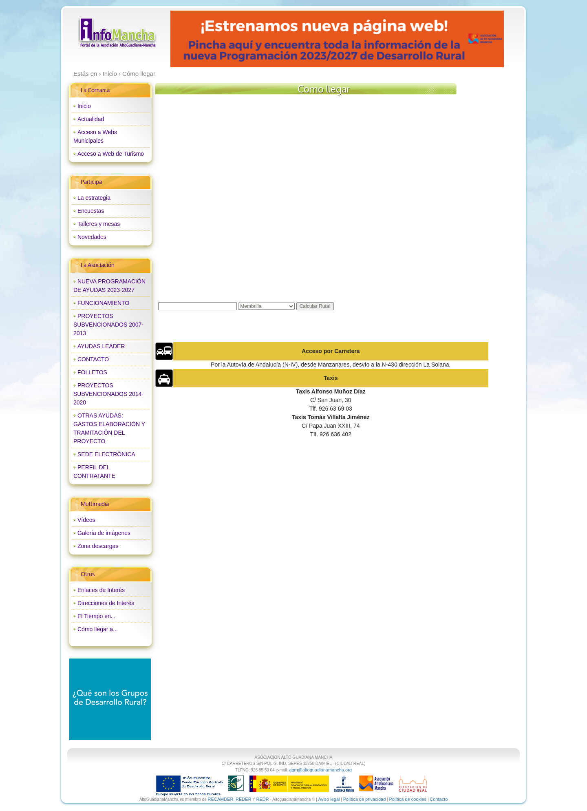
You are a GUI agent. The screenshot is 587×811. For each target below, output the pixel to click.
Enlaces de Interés (101, 590)
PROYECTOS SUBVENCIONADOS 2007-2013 (108, 324)
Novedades (91, 237)
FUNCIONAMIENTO (103, 303)
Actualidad (90, 119)
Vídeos (86, 520)
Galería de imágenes (103, 533)
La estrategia (93, 197)
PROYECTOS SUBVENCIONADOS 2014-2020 (108, 394)
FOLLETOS (92, 372)
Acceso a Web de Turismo (110, 153)
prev (193, 39)
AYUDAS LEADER (101, 346)
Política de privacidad (364, 799)
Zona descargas (97, 546)
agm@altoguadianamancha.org (320, 769)
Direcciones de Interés (105, 603)
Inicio (84, 106)
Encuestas (90, 211)
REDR (263, 799)
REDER (244, 799)
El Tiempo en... (96, 616)
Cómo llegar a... (97, 629)
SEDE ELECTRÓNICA (106, 454)
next (480, 39)
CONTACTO (93, 359)
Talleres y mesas (98, 224)
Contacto (439, 799)
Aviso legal (329, 799)
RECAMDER (221, 799)
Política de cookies (407, 799)
